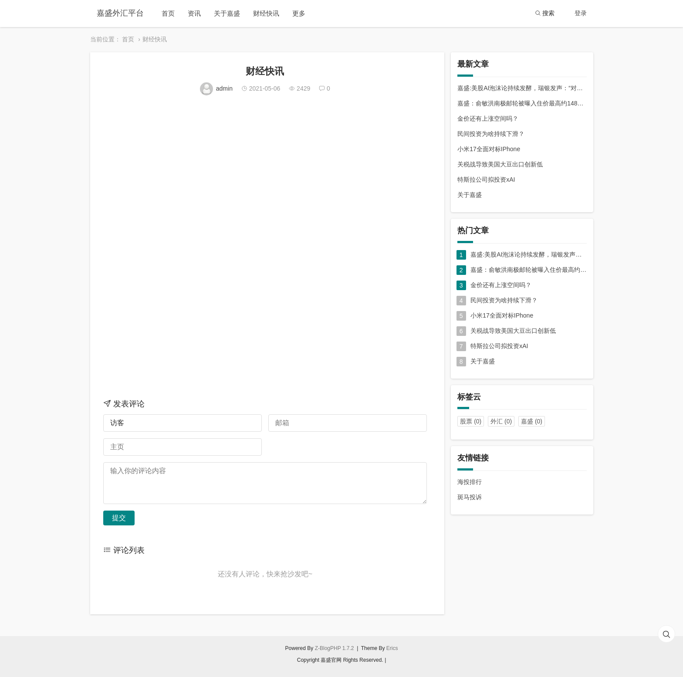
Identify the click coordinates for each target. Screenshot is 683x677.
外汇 (501, 421)
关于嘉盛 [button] (227, 13)
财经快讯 (154, 39)
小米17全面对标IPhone (488, 149)
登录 (581, 13)
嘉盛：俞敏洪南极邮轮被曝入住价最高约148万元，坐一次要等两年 (521, 103)
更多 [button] (298, 13)
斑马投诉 (469, 497)
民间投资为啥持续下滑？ (490, 133)
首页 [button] (168, 13)
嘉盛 (531, 421)
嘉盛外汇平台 (120, 13)
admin (217, 88)
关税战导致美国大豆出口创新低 (500, 164)
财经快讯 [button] (266, 13)
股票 (470, 421)
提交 (119, 517)
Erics (392, 648)
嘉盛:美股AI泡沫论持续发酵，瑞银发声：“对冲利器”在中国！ (521, 88)
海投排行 (469, 481)
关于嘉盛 (469, 194)
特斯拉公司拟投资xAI (486, 179)
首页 (128, 39)
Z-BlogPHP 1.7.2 (334, 648)
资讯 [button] (194, 13)
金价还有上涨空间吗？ (487, 118)
